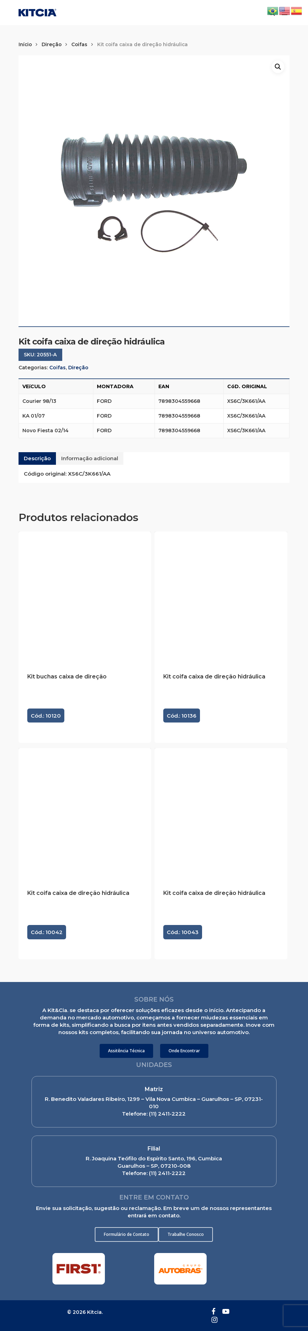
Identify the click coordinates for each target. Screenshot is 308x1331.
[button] (126, 1051)
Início (25, 44)
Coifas (79, 44)
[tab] (37, 458)
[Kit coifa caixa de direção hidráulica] (221, 598)
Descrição (37, 458)
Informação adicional (89, 458)
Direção (52, 44)
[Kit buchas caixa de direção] (85, 598)
